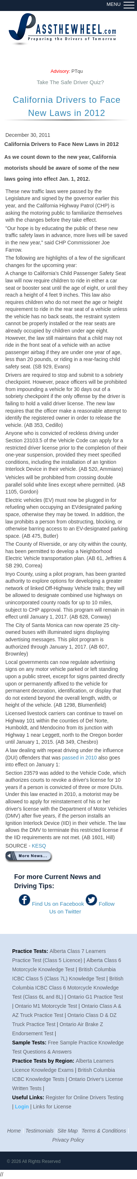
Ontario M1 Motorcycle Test (46, 1006)
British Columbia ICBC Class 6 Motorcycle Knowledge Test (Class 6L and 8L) (67, 988)
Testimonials (39, 1131)
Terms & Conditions (103, 1131)
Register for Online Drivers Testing (84, 1097)
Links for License (52, 1106)
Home (14, 1131)
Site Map (67, 1131)
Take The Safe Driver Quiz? (70, 82)
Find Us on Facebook (58, 904)
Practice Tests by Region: (43, 1061)
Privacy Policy (68, 1140)
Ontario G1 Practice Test (95, 997)
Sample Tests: (29, 1042)
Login (22, 1106)
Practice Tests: (30, 951)
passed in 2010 (79, 758)
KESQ (39, 846)
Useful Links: (28, 1097)
